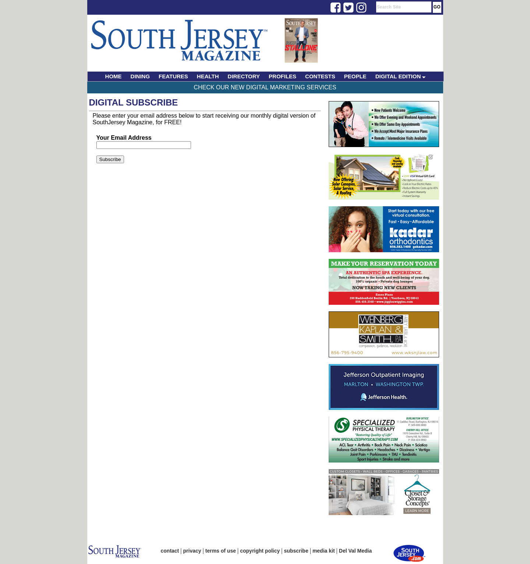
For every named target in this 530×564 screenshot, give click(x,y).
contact (170, 551)
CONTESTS (320, 76)
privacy (192, 551)
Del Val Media (355, 551)
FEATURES (173, 76)
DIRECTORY (244, 76)
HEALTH (208, 76)
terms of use (220, 551)
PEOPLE (355, 76)
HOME (113, 76)
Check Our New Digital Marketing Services (265, 87)
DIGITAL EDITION (400, 76)
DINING (140, 76)
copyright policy (260, 551)
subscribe (296, 551)
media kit (323, 551)
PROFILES (282, 76)
